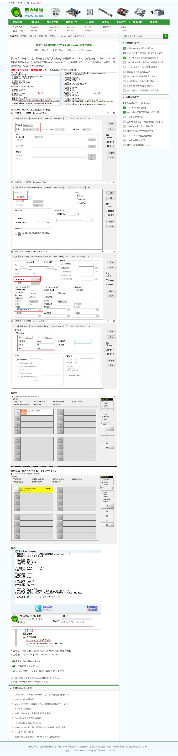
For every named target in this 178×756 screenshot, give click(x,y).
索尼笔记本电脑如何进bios (28, 661)
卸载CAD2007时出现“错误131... (141, 86)
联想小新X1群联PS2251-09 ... (140, 145)
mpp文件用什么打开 (24, 732)
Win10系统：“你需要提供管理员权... (143, 90)
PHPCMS (107, 27)
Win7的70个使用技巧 (24, 699)
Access (124, 30)
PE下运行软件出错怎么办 (27, 666)
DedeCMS (35, 27)
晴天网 (23, 36)
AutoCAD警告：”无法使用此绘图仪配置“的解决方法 (40, 671)
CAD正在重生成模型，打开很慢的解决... (145, 53)
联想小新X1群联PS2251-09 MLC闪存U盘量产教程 (62, 36)
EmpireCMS (54, 27)
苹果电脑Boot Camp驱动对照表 (33, 681)
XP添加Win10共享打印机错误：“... (143, 81)
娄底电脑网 (45, 746)
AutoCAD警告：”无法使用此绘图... (143, 67)
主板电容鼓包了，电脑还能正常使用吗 (33, 713)
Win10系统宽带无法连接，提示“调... (143, 112)
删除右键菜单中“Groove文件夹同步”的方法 (39, 678)
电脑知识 (32, 36)
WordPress (71, 27)
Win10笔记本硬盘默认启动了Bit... (142, 76)
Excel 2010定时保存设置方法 (28, 718)
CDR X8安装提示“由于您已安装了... (143, 58)
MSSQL (34, 30)
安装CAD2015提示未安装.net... (141, 48)
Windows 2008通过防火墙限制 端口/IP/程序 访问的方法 (40, 727)
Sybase (106, 30)
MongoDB (89, 30)
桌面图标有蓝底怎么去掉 (138, 72)
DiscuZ (88, 27)
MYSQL (53, 30)
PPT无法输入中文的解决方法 (28, 723)
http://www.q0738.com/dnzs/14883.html (40, 654)
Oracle (70, 30)
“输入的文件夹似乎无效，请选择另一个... (146, 62)
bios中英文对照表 (23, 709)
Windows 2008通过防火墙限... (140, 135)
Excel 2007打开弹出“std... (138, 103)
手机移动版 (36, 2)
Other (123, 27)
